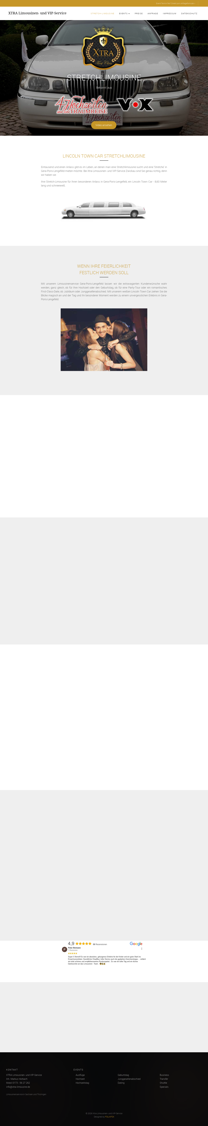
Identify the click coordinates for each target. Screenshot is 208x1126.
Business (164, 1075)
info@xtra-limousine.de (18, 1086)
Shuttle (163, 1082)
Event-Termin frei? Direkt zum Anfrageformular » (175, 3)
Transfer (164, 1078)
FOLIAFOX (109, 1116)
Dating (121, 1082)
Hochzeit (80, 1078)
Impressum (169, 13)
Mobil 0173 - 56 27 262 (18, 1082)
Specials (164, 1086)
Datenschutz (189, 13)
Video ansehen (103, 125)
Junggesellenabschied (129, 1078)
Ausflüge (80, 1075)
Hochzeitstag (82, 1082)
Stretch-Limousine (102, 13)
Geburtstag (123, 1075)
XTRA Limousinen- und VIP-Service (37, 13)
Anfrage (153, 13)
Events (124, 13)
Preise (139, 13)
